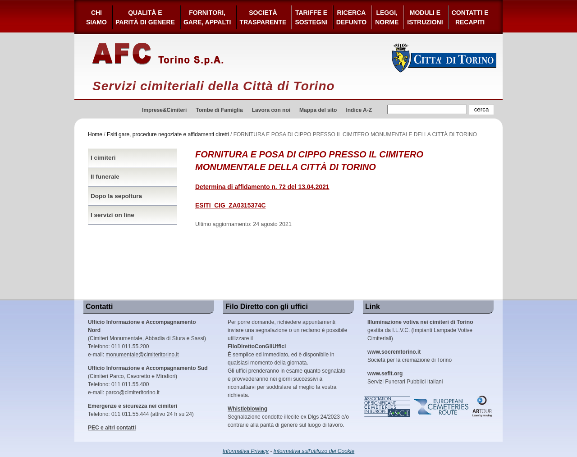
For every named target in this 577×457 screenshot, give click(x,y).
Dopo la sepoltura (116, 196)
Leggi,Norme (386, 17)
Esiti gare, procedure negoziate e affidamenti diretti (168, 134)
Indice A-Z (359, 110)
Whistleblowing (247, 409)
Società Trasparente (262, 17)
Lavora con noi (271, 110)
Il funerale (105, 176)
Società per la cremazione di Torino (409, 356)
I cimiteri (103, 157)
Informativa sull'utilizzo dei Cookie (314, 451)
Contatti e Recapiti (470, 17)
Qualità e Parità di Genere (145, 17)
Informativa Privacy (246, 451)
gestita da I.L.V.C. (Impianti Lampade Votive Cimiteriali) (420, 330)
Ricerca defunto (351, 17)
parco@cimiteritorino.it (132, 392)
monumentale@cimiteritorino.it (142, 354)
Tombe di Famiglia (219, 110)
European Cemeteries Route (441, 406)
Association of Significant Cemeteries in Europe (387, 406)
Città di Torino (444, 58)
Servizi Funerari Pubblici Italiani (405, 377)
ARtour (482, 406)
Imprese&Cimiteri (164, 110)
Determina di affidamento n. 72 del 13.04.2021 (262, 187)
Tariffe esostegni (311, 17)
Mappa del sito (318, 110)
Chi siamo (96, 17)
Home (95, 134)
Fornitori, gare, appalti (207, 17)
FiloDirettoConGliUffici (257, 346)
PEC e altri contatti (112, 428)
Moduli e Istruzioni (425, 17)
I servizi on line (112, 215)
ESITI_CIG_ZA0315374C (230, 205)
